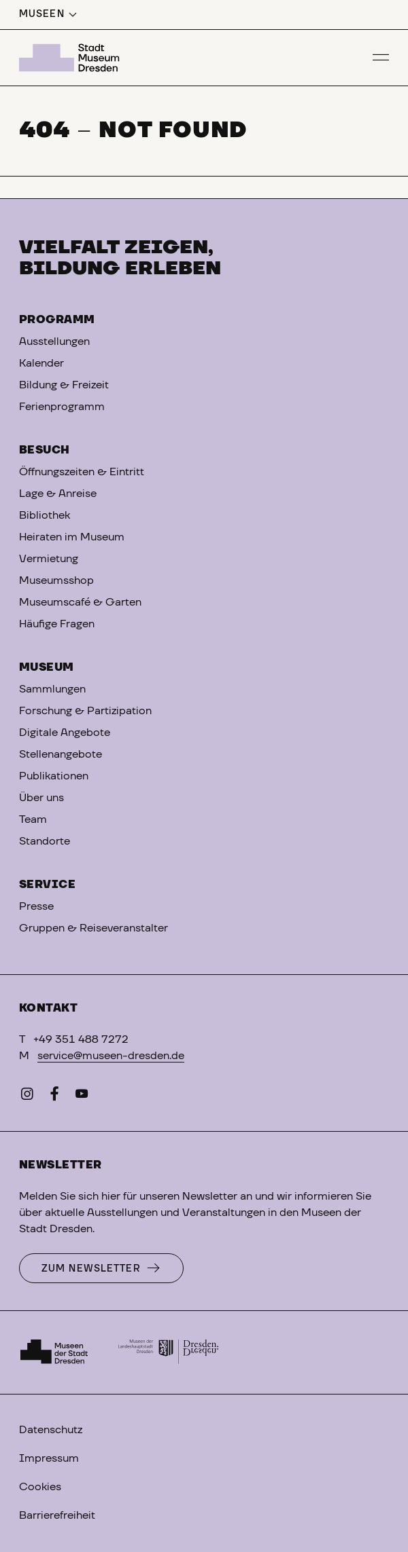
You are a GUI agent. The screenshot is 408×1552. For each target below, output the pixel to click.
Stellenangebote (60, 754)
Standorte (44, 841)
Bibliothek (44, 515)
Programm (57, 319)
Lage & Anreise (58, 493)
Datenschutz (50, 1429)
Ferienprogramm (62, 406)
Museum (46, 667)
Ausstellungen (54, 341)
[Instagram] (27, 1096)
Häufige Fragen (57, 623)
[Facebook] (54, 1096)
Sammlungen (52, 689)
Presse (36, 906)
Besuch (44, 450)
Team (33, 819)
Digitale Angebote (64, 732)
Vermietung (48, 558)
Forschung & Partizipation (85, 710)
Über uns (41, 797)
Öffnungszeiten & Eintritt (81, 471)
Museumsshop (56, 580)
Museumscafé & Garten (80, 602)
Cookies (40, 1486)
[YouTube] (81, 1096)
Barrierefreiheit (57, 1515)
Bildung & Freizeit (64, 385)
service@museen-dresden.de (110, 1055)
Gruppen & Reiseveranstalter (93, 928)
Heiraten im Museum (71, 537)
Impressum (49, 1458)
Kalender (41, 363)
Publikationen (53, 776)
